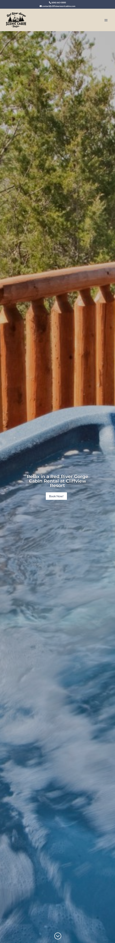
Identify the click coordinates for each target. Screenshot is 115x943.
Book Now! (56, 496)
